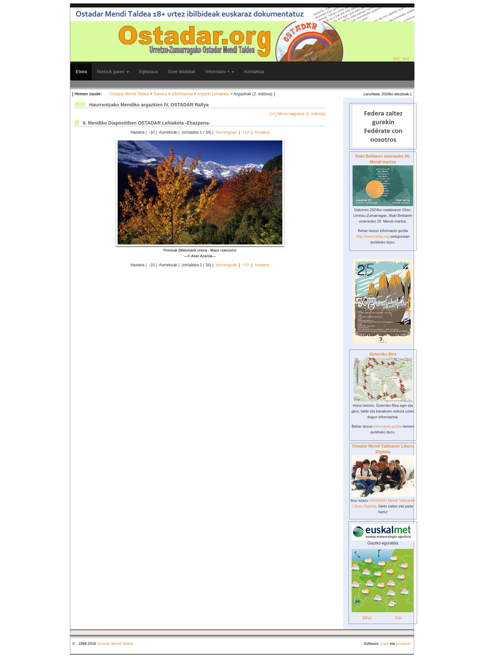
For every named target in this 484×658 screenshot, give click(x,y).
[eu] (396, 59)
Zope (384, 643)
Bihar (367, 618)
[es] (406, 59)
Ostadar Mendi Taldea (129, 94)
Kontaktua (254, 71)
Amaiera (262, 132)
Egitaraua (148, 71)
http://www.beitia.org (372, 236)
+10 (245, 132)
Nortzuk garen (113, 71)
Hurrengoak (226, 132)
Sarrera (160, 94)
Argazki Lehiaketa (213, 94)
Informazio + (220, 71)
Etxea (81, 71)
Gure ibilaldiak (181, 71)
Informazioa (182, 94)
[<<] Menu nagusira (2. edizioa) (297, 113)
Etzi (398, 618)
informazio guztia (388, 426)
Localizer (403, 643)
